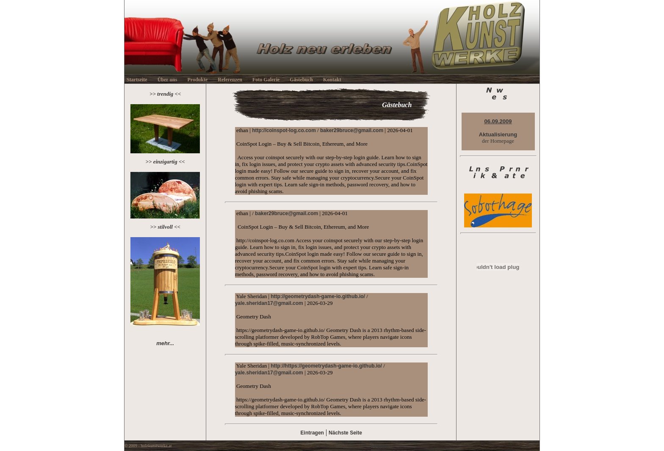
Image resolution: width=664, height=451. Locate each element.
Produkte (197, 80)
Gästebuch (301, 80)
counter (380, 446)
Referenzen (230, 80)
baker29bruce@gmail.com (351, 130)
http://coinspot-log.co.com (284, 130)
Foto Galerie (265, 80)
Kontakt (332, 80)
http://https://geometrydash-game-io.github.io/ (326, 366)
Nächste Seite (345, 433)
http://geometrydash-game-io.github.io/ (318, 296)
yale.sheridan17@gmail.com (269, 303)
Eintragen (312, 433)
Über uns (167, 80)
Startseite (137, 80)
